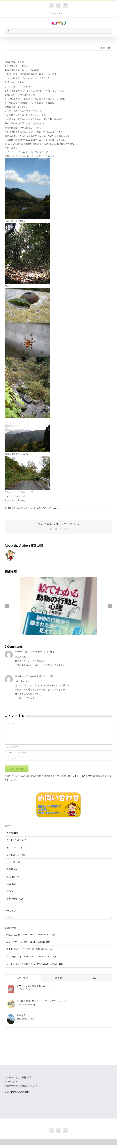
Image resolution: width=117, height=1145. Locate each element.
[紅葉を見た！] (11, 1016)
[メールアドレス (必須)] (58, 752)
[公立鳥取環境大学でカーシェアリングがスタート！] (11, 1002)
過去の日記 (41, 508)
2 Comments (53, 508)
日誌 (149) (11, 884)
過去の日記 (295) (14, 898)
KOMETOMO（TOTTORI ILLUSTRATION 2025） (30, 949)
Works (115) (12, 833)
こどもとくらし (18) (16, 855)
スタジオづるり (58, 1124)
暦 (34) (9, 891)
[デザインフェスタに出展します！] (11, 986)
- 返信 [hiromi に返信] (50, 676)
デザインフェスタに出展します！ (33, 985)
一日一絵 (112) (13, 862)
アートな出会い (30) (16, 840)
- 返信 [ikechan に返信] (51, 652)
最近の (58, 978)
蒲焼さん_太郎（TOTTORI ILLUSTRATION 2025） (31, 934)
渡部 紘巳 (11, 508)
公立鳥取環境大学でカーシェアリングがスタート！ (42, 1001)
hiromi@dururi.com (58, 13)
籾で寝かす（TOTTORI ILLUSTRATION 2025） (29, 942)
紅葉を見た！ (23, 1015)
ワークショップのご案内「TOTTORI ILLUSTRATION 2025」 (36, 964)
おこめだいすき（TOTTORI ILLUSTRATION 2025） (31, 956)
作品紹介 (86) (13, 876)
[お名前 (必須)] (58, 746)
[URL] (58, 758)
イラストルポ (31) (14, 847)
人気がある (22, 978)
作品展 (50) (12, 869)
